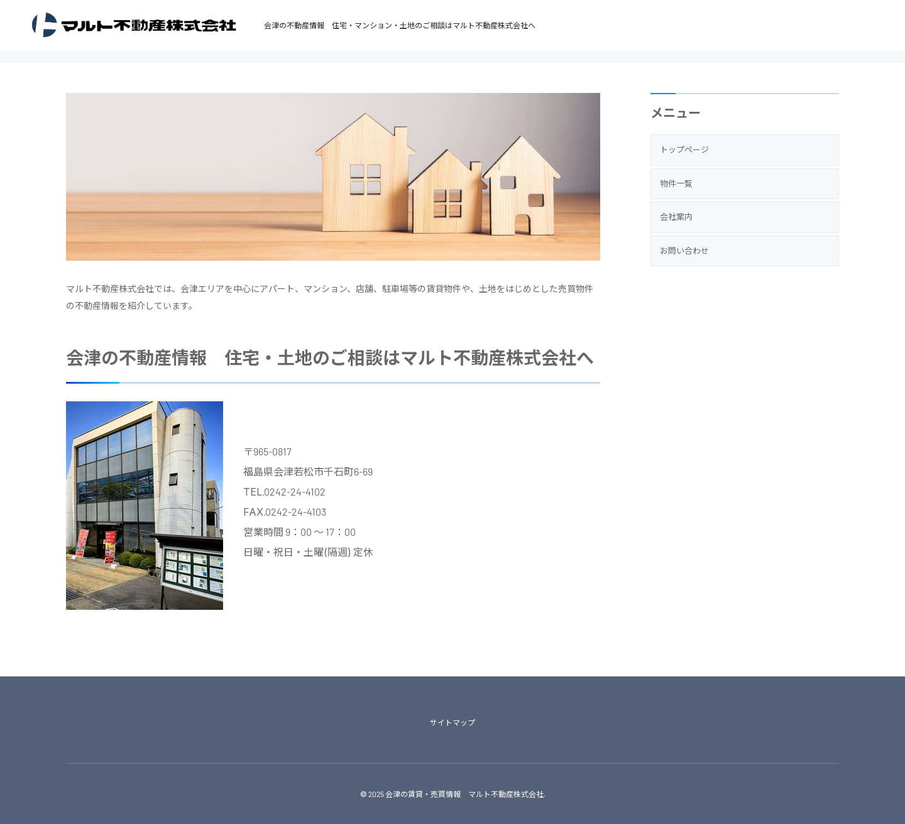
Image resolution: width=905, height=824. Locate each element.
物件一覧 (676, 183)
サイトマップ (452, 722)
